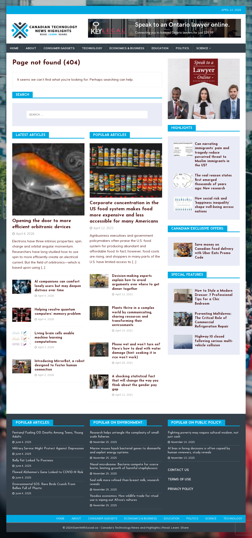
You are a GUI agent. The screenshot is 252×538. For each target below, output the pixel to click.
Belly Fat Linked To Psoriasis (32, 460)
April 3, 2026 (46, 347)
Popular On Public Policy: (196, 423)
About (31, 48)
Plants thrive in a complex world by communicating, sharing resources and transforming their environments (133, 316)
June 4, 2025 (23, 442)
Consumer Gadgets (59, 48)
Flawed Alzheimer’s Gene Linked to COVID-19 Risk (47, 472)
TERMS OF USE (179, 479)
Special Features (187, 275)
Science (202, 48)
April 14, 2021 (124, 330)
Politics (182, 48)
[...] (43, 267)
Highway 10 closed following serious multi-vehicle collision (214, 341)
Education (160, 48)
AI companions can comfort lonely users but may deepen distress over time (58, 286)
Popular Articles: (33, 423)
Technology (92, 48)
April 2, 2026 (46, 375)
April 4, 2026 (25, 233)
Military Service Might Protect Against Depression (48, 448)
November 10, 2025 (183, 457)
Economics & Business (126, 48)
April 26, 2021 (124, 362)
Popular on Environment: (118, 423)
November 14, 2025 (183, 442)
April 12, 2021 (103, 228)
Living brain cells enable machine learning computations (54, 338)
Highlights (181, 128)
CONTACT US (178, 470)
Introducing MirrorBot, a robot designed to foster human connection (59, 365)
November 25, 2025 (105, 442)
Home (14, 48)
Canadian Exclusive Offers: (197, 229)
